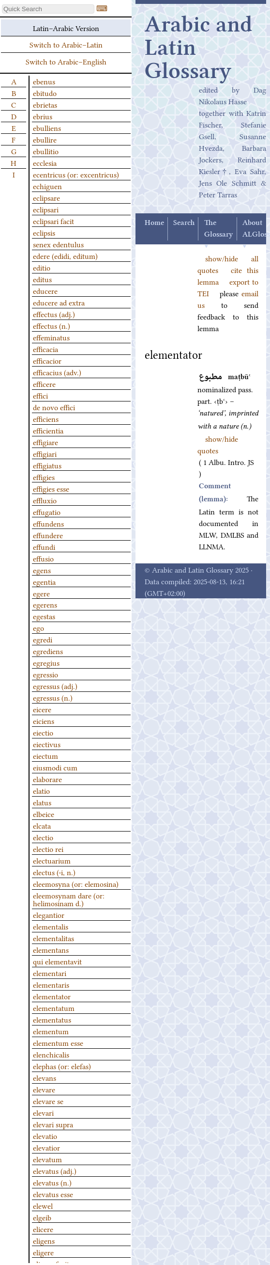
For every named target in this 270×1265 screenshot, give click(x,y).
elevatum (47, 1158)
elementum (51, 1030)
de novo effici (54, 406)
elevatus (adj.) (54, 1170)
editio (41, 267)
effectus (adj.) (54, 313)
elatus (42, 802)
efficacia (45, 348)
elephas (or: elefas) (62, 1065)
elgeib (42, 1217)
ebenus (44, 81)
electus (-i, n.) (54, 871)
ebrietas (45, 104)
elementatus (52, 1019)
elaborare (47, 778)
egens (42, 569)
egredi (42, 639)
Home (154, 223)
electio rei (48, 848)
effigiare (45, 441)
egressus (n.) (53, 697)
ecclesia (45, 162)
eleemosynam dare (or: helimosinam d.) (69, 899)
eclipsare (46, 197)
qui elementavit (57, 961)
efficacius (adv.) (57, 372)
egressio (45, 674)
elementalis (50, 926)
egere (41, 593)
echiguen (47, 185)
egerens (45, 604)
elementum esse (58, 1042)
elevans (44, 1077)
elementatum (54, 1007)
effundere (48, 534)
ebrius (42, 116)
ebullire (45, 139)
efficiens (46, 418)
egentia (44, 581)
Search (184, 223)
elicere (43, 1228)
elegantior (48, 914)
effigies (44, 476)
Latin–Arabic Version (66, 27)
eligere (43, 1252)
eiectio (43, 732)
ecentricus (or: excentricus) (76, 174)
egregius (46, 662)
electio (43, 837)
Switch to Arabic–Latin (66, 44)
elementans (51, 949)
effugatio (46, 511)
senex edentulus (58, 244)
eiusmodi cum (55, 767)
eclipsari (46, 209)
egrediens (48, 650)
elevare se (48, 1100)
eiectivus (46, 743)
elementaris (51, 984)
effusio (43, 558)
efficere (44, 383)
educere (45, 290)
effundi (44, 546)
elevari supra (53, 1124)
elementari (49, 972)
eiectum (45, 755)
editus (42, 278)
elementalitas (53, 937)
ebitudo (45, 92)
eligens (44, 1240)
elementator (52, 996)
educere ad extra (59, 302)
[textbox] (48, 9)
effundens (48, 523)
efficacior (47, 360)
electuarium (52, 860)
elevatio (45, 1135)
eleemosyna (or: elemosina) (76, 883)
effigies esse (51, 488)
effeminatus (51, 337)
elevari (43, 1112)
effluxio (45, 500)
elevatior (46, 1147)
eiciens (43, 720)
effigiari (45, 453)
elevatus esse (53, 1193)
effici (40, 395)
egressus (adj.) (55, 685)
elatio (41, 790)
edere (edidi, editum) (65, 255)
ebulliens (47, 127)
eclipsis (44, 232)
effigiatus (47, 465)
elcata (42, 825)
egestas (44, 615)
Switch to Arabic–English (66, 61)
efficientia (48, 430)
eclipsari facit (53, 220)
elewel (43, 1205)
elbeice (43, 813)
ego (38, 627)
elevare (44, 1089)
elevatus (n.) (52, 1182)
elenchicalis (51, 1054)
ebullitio (46, 150)
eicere (42, 709)
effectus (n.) (51, 325)
